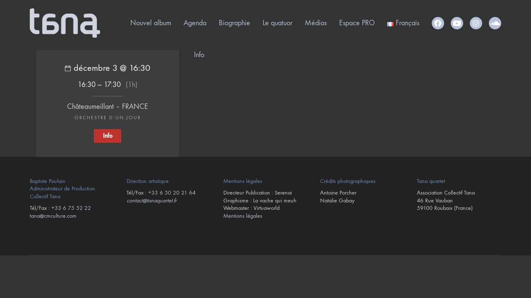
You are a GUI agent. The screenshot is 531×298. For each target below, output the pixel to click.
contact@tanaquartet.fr (152, 200)
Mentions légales (242, 215)
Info (199, 54)
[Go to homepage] (65, 23)
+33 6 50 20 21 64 (172, 192)
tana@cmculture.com (53, 215)
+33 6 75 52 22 (71, 207)
